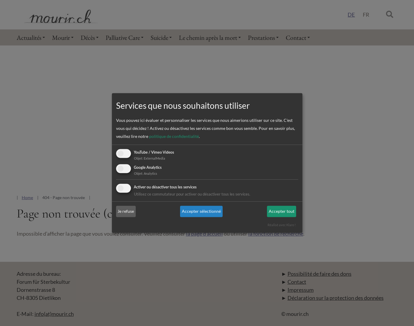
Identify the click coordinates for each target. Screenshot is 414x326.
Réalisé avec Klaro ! (282, 224)
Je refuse (126, 211)
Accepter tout (281, 211)
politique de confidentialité (174, 136)
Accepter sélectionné (201, 211)
